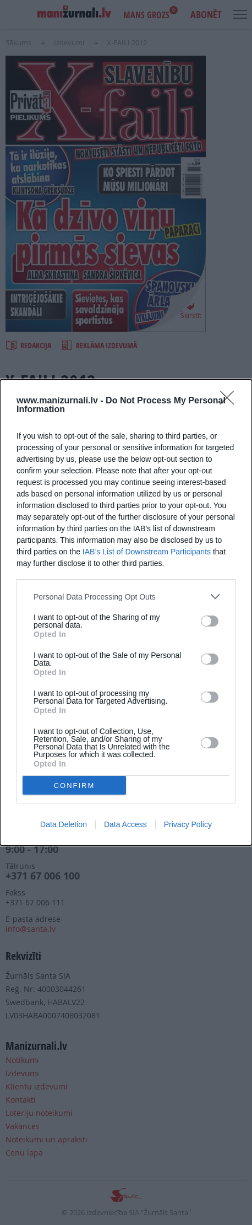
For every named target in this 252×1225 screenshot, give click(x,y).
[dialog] (126, 612)
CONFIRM (74, 785)
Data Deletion (63, 824)
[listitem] (126, 596)
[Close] (230, 401)
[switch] (209, 621)
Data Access (125, 824)
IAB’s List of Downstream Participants (147, 551)
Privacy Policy (188, 824)
